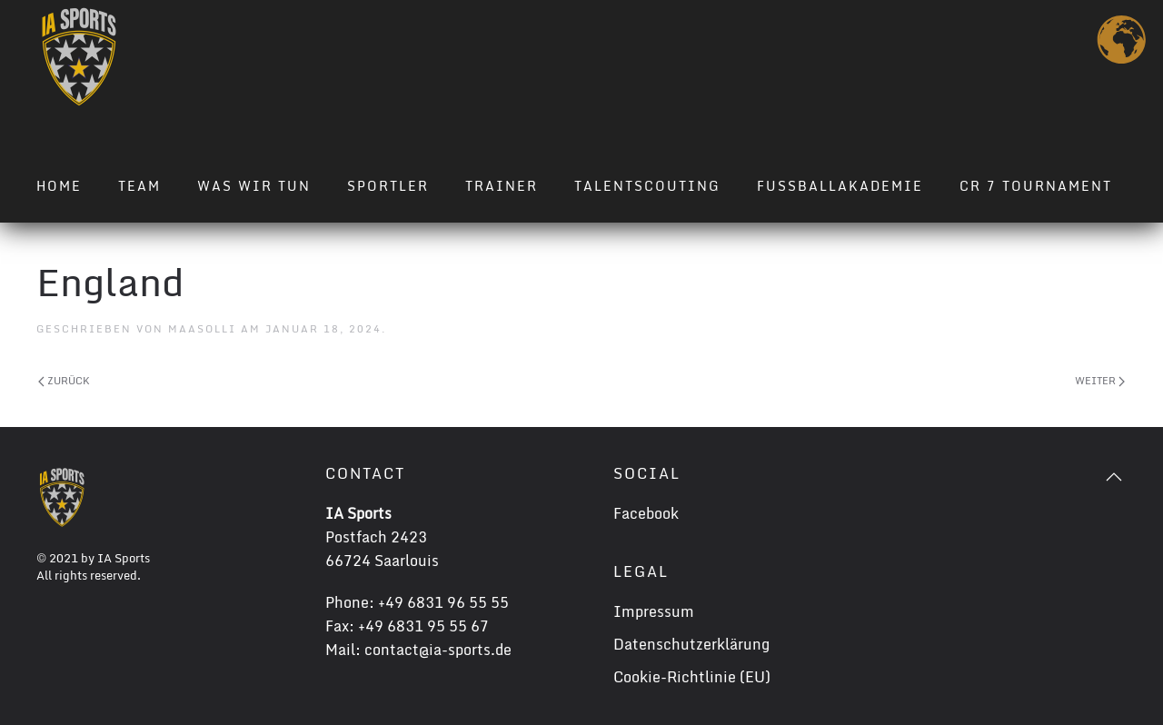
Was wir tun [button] (254, 185)
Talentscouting (647, 185)
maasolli (202, 329)
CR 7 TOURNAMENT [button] (1035, 185)
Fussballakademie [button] (840, 185)
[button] (1114, 477)
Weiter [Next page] (1100, 381)
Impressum (653, 611)
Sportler (388, 185)
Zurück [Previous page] (64, 381)
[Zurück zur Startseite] (79, 57)
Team (139, 185)
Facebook (646, 513)
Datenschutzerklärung (691, 644)
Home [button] (59, 185)
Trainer (501, 185)
